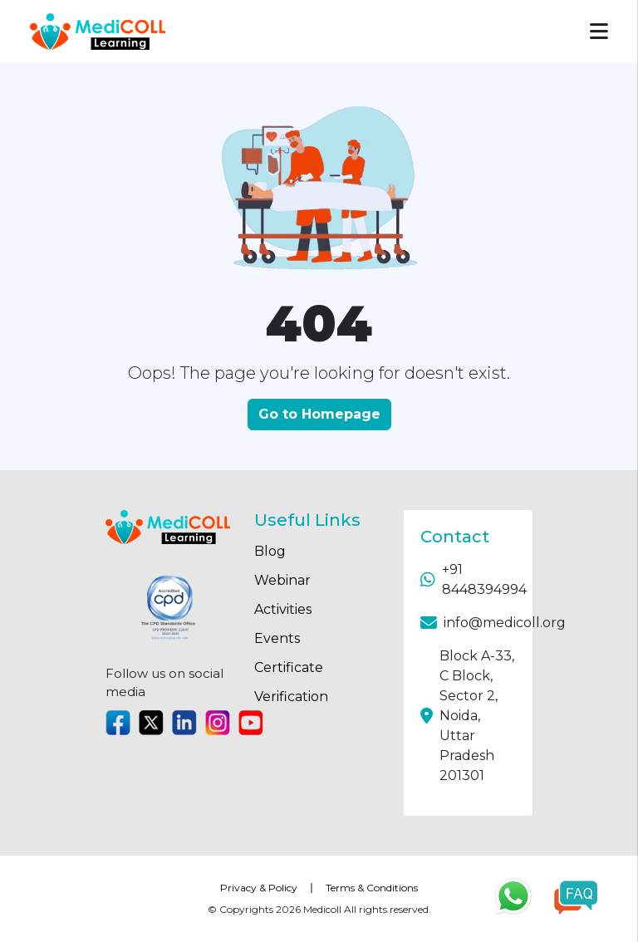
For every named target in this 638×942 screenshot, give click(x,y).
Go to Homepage (319, 414)
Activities (283, 609)
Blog (270, 551)
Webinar (282, 580)
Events (277, 638)
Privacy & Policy (258, 887)
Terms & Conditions (372, 887)
